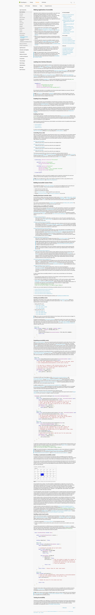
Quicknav (27, 2)
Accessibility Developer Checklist (68, 48)
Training (20, 6)
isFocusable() (38, 126)
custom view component (49, 185)
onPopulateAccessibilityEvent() (66, 230)
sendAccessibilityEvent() (40, 216)
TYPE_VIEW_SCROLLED (40, 311)
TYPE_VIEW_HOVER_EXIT (41, 314)
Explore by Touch (51, 41)
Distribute (44, 2)
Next (74, 607)
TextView (73, 154)
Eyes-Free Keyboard (44, 104)
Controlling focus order (67, 18)
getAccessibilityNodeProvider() (65, 506)
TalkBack (44, 41)
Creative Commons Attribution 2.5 (52, 611)
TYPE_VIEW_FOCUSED (40, 308)
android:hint (51, 93)
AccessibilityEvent (66, 37)
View (51, 46)
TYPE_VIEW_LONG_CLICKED (41, 306)
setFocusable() (38, 124)
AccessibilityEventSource (40, 212)
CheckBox (57, 30)
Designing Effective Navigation (67, 52)
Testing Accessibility (66, 33)
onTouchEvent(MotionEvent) (41, 517)
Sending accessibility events (68, 26)
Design (31, 2)
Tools (41, 6)
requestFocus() (38, 127)
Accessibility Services (50, 209)
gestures (36, 34)
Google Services (48, 6)
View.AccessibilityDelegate (68, 42)
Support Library (37, 280)
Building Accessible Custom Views (68, 20)
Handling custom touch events (68, 31)
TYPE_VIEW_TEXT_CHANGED (64, 321)
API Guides (27, 6)
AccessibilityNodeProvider (68, 507)
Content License (70, 611)
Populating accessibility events (68, 27)
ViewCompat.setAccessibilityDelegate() (44, 281)
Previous (65, 607)
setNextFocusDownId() (39, 179)
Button (36, 254)
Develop (37, 2)
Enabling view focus (66, 17)
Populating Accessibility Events (63, 295)
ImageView (51, 30)
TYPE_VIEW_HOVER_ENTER (41, 312)
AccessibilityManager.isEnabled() (54, 224)
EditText (41, 67)
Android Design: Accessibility (67, 50)
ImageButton (46, 30)
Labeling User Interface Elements (68, 14)
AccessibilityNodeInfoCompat (68, 40)
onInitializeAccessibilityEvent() (65, 243)
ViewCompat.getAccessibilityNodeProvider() (61, 510)
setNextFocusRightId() (51, 179)
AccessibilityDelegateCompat (68, 43)
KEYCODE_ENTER (52, 202)
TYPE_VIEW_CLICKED (47, 219)
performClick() (67, 526)
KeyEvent (62, 197)
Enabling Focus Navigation (67, 16)
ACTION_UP (68, 517)
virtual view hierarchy (39, 593)
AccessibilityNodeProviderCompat (56, 512)
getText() (50, 234)
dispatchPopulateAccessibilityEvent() (43, 228)
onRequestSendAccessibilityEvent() (42, 265)
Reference (35, 6)
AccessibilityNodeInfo (67, 39)
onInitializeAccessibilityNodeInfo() (42, 259)
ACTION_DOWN (62, 517)
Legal (39, 612)
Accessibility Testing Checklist (67, 49)
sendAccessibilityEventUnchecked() (42, 222)
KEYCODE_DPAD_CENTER (71, 197)
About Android (36, 612)
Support (42, 612)
